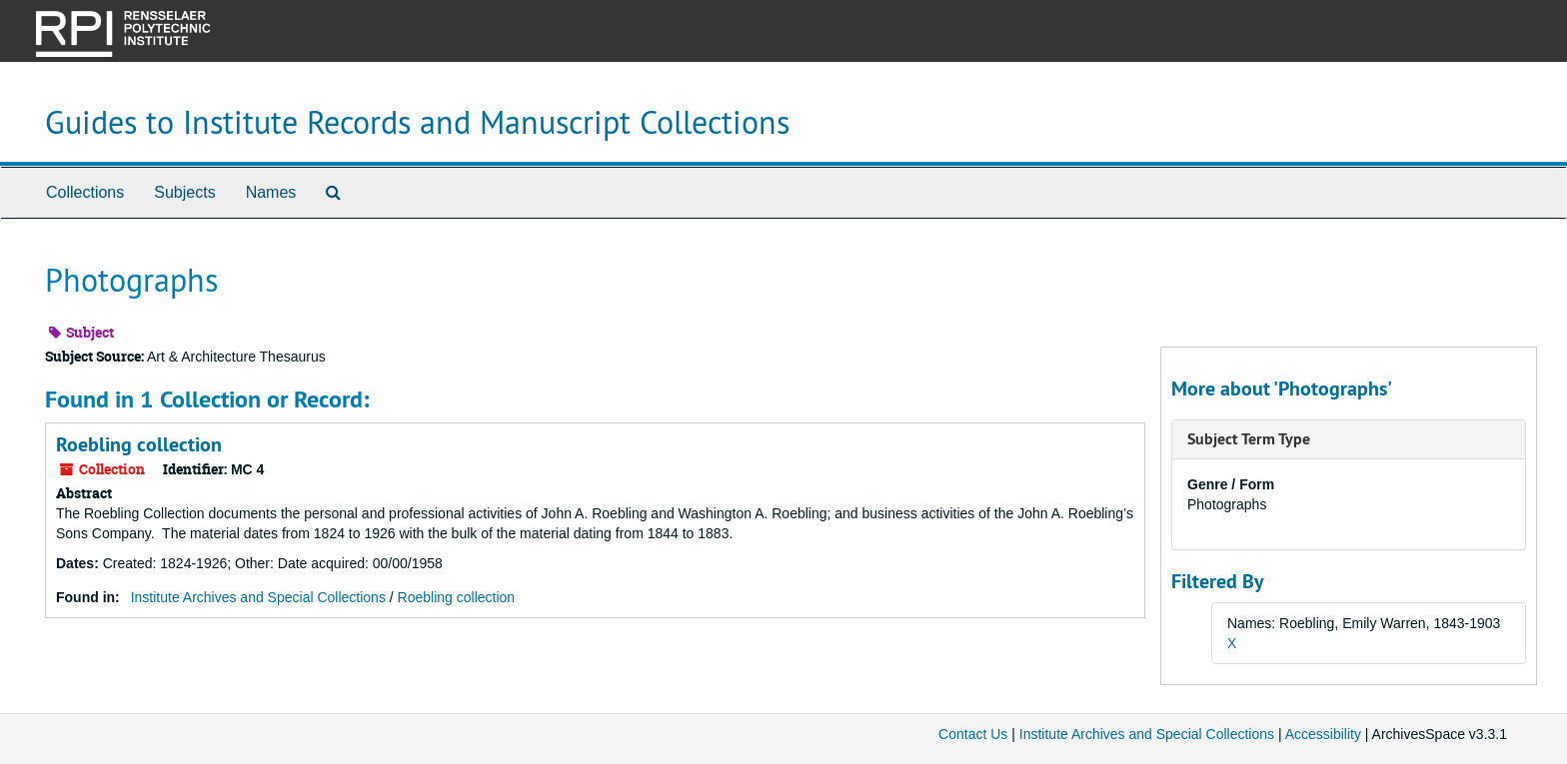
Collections (85, 192)
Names (271, 192)
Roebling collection (139, 444)
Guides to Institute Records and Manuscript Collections (417, 122)
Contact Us (972, 734)
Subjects (184, 192)
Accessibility (1323, 734)
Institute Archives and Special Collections (258, 597)
